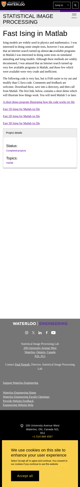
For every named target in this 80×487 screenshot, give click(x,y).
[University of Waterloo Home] (13, 5)
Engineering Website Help (18, 405)
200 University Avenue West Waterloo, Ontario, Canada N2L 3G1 (40, 352)
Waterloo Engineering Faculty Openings (26, 396)
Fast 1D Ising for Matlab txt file (21, 109)
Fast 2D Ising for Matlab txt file (21, 116)
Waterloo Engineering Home (19, 392)
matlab (9, 162)
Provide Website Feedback (18, 400)
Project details (14, 132)
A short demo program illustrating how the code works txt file (39, 102)
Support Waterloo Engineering (20, 382)
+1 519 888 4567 (42, 436)
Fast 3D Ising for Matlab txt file (21, 123)
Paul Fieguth (22, 364)
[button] (61, 5)
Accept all (25, 476)
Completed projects (16, 150)
